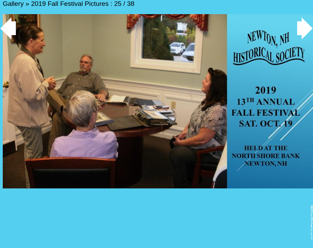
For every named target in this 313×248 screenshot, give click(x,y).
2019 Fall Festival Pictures (70, 3)
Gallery (13, 3)
